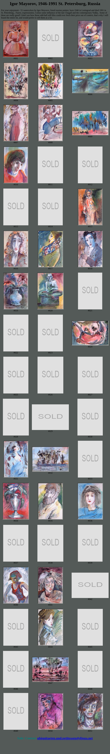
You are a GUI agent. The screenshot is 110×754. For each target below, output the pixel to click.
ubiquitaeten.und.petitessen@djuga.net (65, 738)
